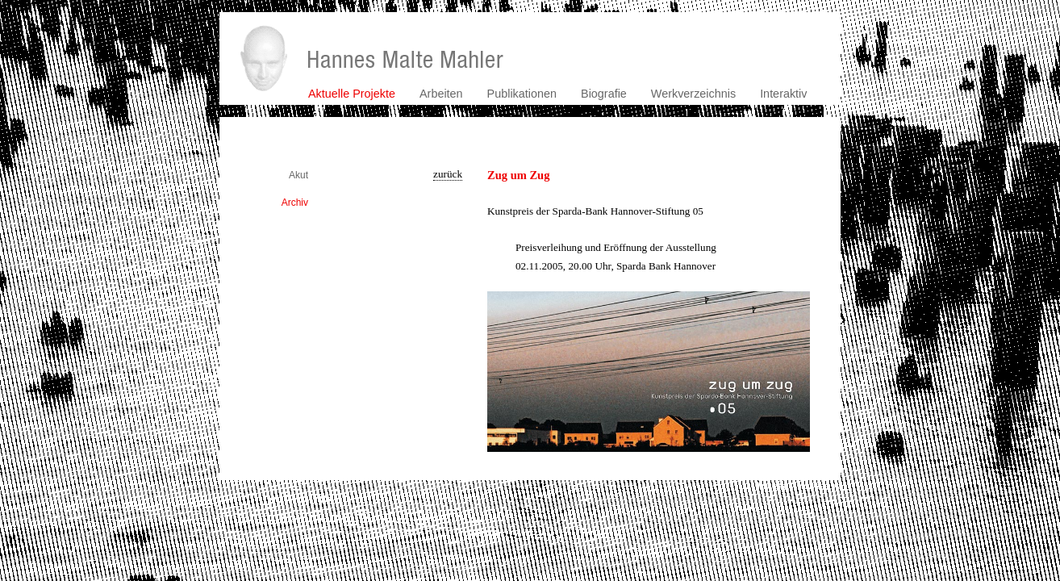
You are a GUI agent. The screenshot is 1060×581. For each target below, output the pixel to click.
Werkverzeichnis (693, 93)
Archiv (295, 202)
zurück (447, 174)
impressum (819, 486)
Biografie (604, 93)
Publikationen (522, 93)
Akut (298, 175)
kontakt (771, 486)
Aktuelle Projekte (351, 93)
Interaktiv (783, 93)
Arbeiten (441, 93)
